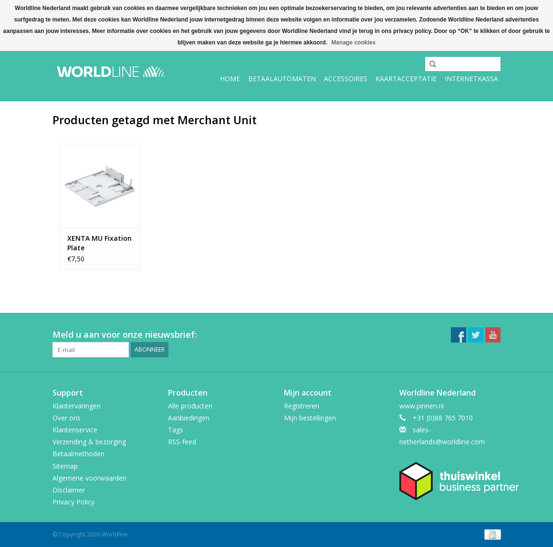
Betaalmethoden (78, 453)
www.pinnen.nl (421, 405)
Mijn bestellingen (310, 417)
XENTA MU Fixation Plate (99, 243)
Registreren (301, 405)
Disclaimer (68, 489)
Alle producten (190, 405)
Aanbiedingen (188, 417)
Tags (175, 429)
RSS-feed (182, 441)
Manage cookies (353, 42)
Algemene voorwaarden (89, 478)
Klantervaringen (76, 405)
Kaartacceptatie (406, 78)
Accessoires (345, 78)
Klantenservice (74, 429)
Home (230, 78)
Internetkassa (471, 78)
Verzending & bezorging (89, 441)
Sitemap (65, 466)
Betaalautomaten (282, 78)
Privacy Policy (73, 501)
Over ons (66, 417)
